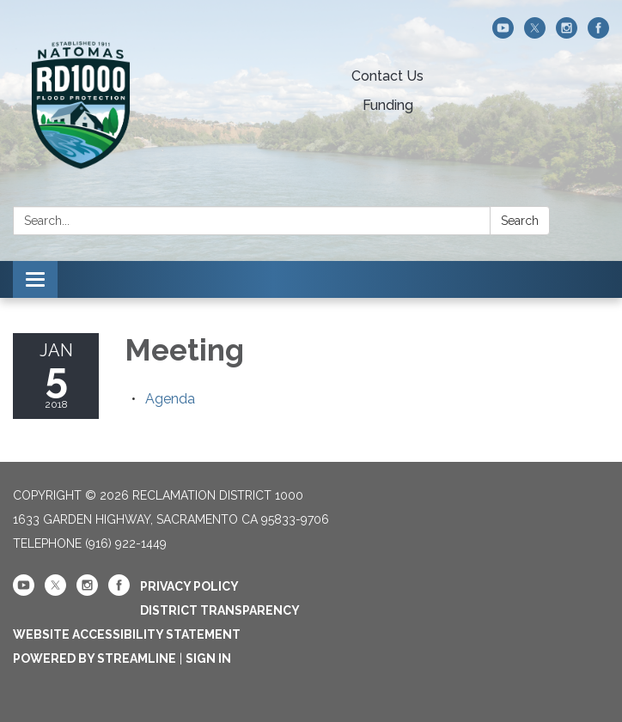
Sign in (208, 658)
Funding (388, 105)
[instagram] (566, 34)
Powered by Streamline (94, 658)
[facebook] (598, 34)
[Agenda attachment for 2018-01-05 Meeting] (170, 399)
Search (520, 221)
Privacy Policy (189, 586)
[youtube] (503, 34)
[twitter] (535, 34)
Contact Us (387, 76)
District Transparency (220, 610)
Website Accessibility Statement (127, 634)
